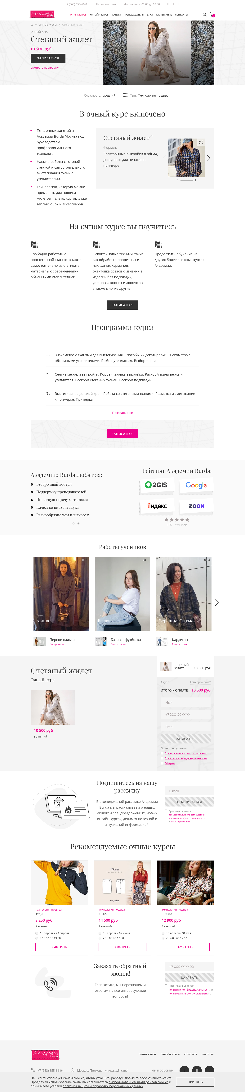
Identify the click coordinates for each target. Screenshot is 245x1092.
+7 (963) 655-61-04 (76, 4)
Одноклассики (178, 4)
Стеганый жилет (126, 137)
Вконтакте (173, 4)
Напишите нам (106, 4)
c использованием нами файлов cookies (138, 1082)
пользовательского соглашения (186, 814)
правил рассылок (180, 821)
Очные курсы (78, 14)
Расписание (164, 14)
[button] (165, 158)
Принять (195, 1082)
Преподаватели (134, 14)
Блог (150, 14)
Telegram (167, 4)
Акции (116, 14)
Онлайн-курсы (99, 14)
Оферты (170, 763)
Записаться (48, 58)
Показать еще (122, 413)
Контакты (181, 14)
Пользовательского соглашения (186, 753)
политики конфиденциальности (186, 818)
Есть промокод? (200, 682)
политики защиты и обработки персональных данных (103, 1086)
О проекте (190, 1054)
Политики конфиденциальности (186, 758)
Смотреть (57, 644)
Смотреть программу (45, 67)
